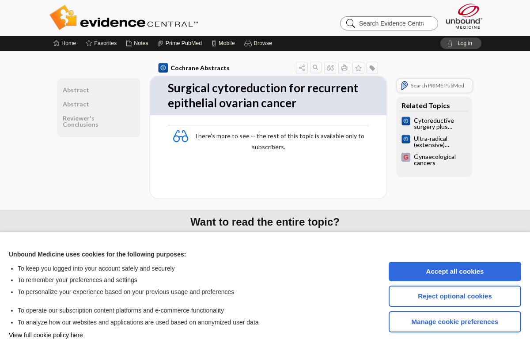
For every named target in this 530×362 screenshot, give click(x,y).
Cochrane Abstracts (194, 68)
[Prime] (180, 43)
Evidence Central (159, 17)
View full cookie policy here (46, 335)
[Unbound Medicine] (464, 16)
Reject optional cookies (455, 296)
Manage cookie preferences (455, 321)
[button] (259, 43)
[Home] (64, 43)
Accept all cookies (455, 271)
